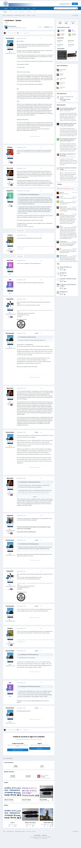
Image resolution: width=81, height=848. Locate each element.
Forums (5, 11)
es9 (72, 30)
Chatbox (22, 8)
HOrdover (62, 214)
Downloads (21, 11)
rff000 (61, 226)
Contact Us (44, 835)
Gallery (28, 8)
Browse (6, 9)
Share (40, 27)
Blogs (16, 11)
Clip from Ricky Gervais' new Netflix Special (26, 531)
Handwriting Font (64, 291)
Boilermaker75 (48, 822)
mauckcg (74, 34)
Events (10, 11)
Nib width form (63, 272)
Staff (35, 11)
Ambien (61, 196)
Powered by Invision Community (40, 838)
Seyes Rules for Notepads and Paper (68, 278)
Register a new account (18, 749)
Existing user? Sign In (65, 3)
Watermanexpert (63, 255)
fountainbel (63, 34)
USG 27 (13, 822)
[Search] (61, 8)
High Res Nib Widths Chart (66, 267)
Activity (11, 8)
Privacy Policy (37, 835)
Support (34, 8)
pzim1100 (61, 201)
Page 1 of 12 (26, 32)
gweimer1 (62, 192)
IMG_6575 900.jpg (26, 799)
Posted (21, 38)
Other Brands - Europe (21, 27)
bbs (60, 248)
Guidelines (29, 11)
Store (17, 8)
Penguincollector (63, 206)
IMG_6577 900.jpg (8, 799)
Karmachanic (63, 30)
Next (18, 32)
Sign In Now (39, 748)
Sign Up (75, 3)
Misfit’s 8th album (30, 822)
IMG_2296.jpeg (43, 799)
